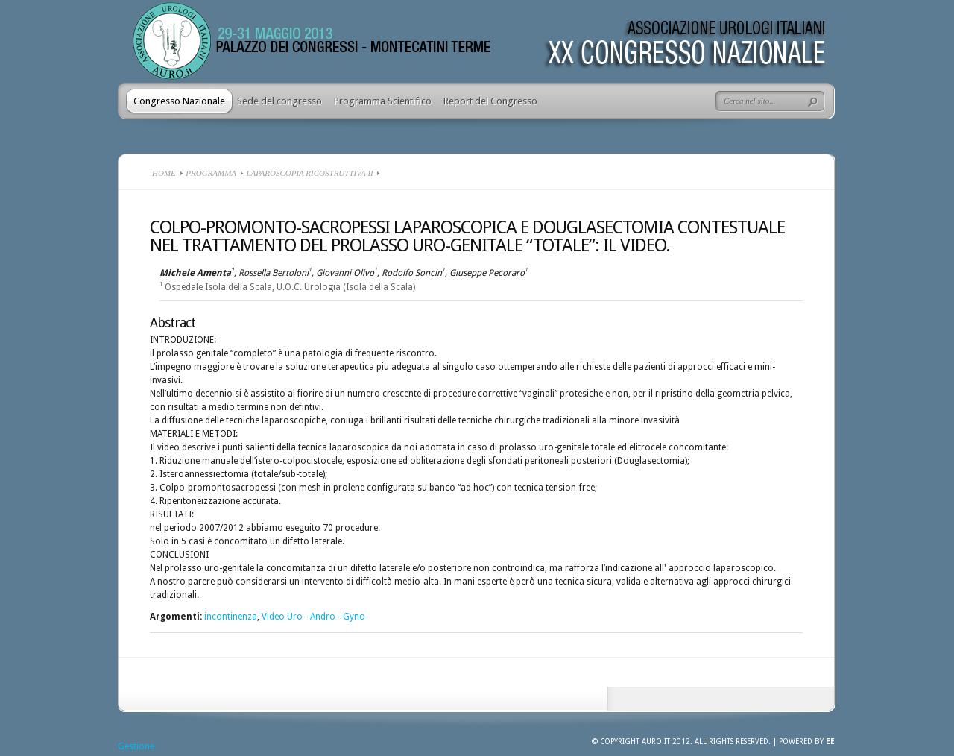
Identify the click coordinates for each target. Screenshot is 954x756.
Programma (211, 172)
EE (830, 741)
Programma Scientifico (383, 101)
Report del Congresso (490, 101)
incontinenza (230, 616)
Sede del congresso (279, 101)
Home (164, 172)
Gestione (136, 746)
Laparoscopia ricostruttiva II (309, 172)
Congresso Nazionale (179, 101)
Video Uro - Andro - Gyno (313, 616)
